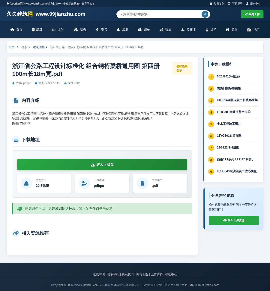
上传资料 (157, 274)
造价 (211, 29)
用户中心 (253, 3)
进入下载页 (102, 164)
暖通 (165, 29)
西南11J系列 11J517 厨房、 (236, 159)
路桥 (144, 29)
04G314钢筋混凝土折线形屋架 (237, 100)
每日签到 (217, 3)
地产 (253, 29)
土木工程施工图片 (229, 123)
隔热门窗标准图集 (229, 88)
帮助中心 (171, 274)
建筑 (37, 29)
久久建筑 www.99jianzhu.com (46, 14)
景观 (122, 29)
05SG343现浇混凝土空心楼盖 (237, 171)
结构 (80, 29)
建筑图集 (39, 47)
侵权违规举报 (182, 68)
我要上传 (252, 14)
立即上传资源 (233, 220)
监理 (231, 29)
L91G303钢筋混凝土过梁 (233, 112)
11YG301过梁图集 (229, 135)
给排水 (188, 29)
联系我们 (128, 274)
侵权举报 (113, 274)
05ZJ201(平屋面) (228, 76)
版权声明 (99, 274)
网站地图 (142, 274)
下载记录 (235, 3)
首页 (16, 29)
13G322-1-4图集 (228, 147)
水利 (58, 29)
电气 (101, 29)
